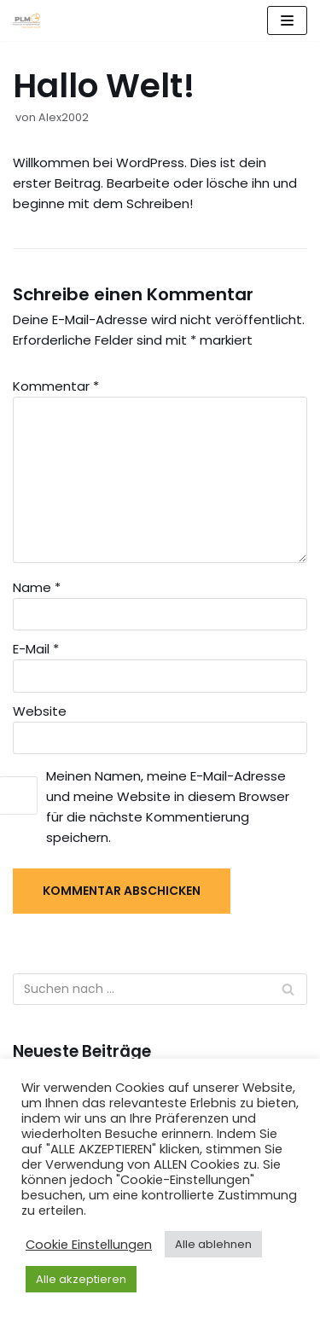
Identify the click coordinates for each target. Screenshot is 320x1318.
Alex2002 (63, 117)
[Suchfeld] (288, 989)
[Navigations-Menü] (287, 20)
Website (40, 711)
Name (37, 587)
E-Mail (36, 649)
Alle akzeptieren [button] (81, 1279)
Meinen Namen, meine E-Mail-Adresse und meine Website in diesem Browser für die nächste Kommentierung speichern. (167, 806)
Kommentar (56, 386)
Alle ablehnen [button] (213, 1244)
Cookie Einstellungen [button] (89, 1244)
